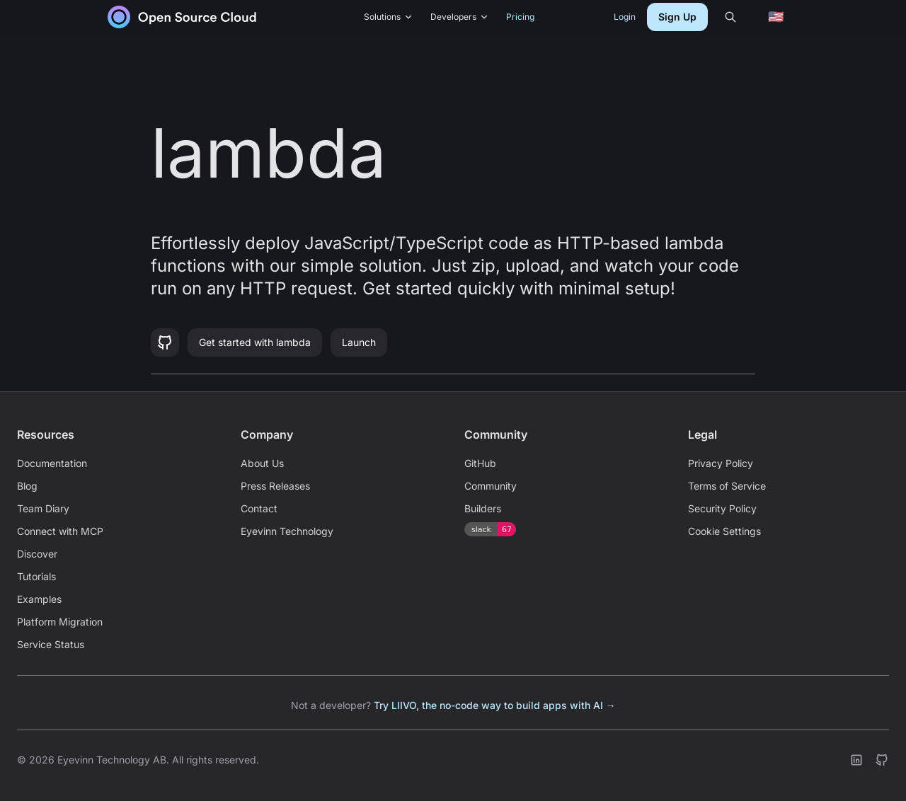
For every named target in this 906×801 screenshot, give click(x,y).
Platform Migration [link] (60, 622)
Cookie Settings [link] (724, 531)
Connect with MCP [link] (60, 531)
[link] (182, 17)
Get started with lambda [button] (255, 342)
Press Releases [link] (275, 486)
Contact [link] (259, 508)
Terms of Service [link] (727, 486)
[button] (165, 342)
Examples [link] (39, 599)
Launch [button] (359, 342)
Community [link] (490, 486)
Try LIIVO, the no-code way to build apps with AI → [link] (495, 705)
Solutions (388, 16)
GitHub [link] (480, 463)
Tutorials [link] (36, 576)
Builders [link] (482, 508)
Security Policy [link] (722, 508)
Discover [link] (37, 554)
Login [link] (625, 16)
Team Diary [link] (43, 508)
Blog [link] (27, 486)
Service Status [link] (50, 644)
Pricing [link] (520, 16)
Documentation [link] (52, 463)
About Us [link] (262, 463)
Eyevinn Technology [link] (287, 531)
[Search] (730, 17)
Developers (459, 16)
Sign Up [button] (677, 17)
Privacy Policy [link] (720, 463)
